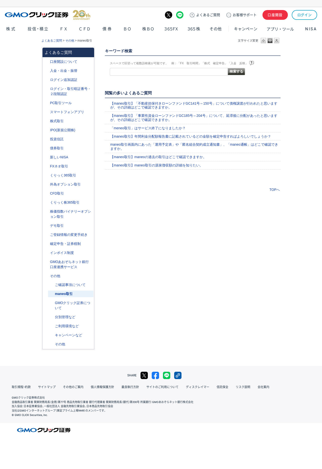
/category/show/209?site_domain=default (46, 225)
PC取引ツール (61, 103)
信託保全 (222, 387)
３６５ (194, 29)
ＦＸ (64, 29)
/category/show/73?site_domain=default (46, 130)
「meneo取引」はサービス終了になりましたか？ (148, 128)
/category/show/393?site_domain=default (46, 157)
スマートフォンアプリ (67, 112)
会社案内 (263, 387)
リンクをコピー (177, 375)
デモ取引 (57, 226)
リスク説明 (243, 387)
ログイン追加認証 (63, 80)
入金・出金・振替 (63, 71)
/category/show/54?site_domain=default (46, 88)
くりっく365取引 (63, 175)
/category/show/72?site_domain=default (46, 121)
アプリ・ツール (280, 29)
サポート (245, 15)
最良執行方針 (130, 387)
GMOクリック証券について (72, 305)
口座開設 (275, 15)
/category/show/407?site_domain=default (46, 202)
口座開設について (63, 62)
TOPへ (274, 190)
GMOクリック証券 (47, 15)
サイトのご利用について (162, 387)
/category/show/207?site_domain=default (46, 103)
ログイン (304, 15)
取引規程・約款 (21, 387)
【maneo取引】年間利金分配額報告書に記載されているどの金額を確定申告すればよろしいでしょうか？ (190, 136)
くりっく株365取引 (65, 202)
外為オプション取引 (65, 184)
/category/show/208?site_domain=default (46, 112)
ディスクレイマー (197, 387)
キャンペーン (245, 29)
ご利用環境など (67, 326)
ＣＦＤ (85, 29)
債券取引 (57, 148)
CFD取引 (57, 193)
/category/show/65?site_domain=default (46, 184)
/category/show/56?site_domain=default (46, 234)
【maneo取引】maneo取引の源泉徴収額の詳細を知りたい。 (156, 165)
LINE (179, 15)
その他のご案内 (73, 387)
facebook (155, 375)
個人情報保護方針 (102, 387)
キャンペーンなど (68, 335)
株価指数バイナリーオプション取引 (70, 213)
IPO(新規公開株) (62, 130)
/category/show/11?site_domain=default (46, 193)
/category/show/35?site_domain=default (46, 175)
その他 (216, 29)
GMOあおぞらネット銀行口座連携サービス (69, 264)
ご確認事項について (70, 285)
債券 (107, 29)
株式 (11, 29)
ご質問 (208, 15)
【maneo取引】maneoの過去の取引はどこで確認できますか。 (158, 157)
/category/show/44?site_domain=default (46, 276)
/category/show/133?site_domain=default (46, 211)
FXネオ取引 (59, 166)
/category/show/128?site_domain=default (46, 261)
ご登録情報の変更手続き (69, 235)
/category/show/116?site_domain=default (46, 139)
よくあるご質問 (51, 40)
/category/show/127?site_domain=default (46, 243)
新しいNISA (59, 157)
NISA (311, 29)
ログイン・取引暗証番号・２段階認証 (70, 91)
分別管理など (65, 317)
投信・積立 (38, 29)
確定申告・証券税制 (65, 244)
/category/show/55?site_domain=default (46, 70)
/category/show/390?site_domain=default (46, 252)
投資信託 (57, 139)
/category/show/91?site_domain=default (46, 61)
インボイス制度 (62, 253)
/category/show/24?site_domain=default (46, 166)
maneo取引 (64, 294)
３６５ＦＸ (171, 29)
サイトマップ (47, 387)
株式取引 (57, 121)
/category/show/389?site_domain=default (46, 148)
